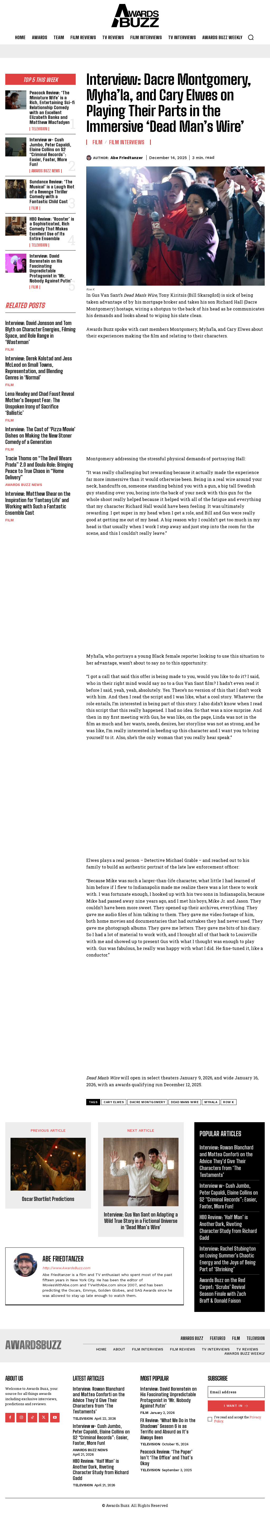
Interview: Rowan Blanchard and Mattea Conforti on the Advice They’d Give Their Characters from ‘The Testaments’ (226, 1161)
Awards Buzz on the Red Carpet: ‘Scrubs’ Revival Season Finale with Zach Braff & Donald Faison (223, 1290)
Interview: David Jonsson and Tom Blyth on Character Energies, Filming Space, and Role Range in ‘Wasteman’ (40, 332)
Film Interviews (126, 142)
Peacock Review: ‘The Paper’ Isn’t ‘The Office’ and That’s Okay (166, 1457)
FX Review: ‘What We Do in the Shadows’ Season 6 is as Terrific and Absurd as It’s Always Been (167, 1428)
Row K (228, 1102)
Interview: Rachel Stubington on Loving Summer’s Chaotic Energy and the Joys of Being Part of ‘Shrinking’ (228, 1258)
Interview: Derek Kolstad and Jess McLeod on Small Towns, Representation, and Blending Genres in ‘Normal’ (38, 367)
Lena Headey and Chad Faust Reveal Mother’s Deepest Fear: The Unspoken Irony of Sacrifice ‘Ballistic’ (39, 403)
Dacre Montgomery (147, 1102)
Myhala (210, 1102)
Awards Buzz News (45, 171)
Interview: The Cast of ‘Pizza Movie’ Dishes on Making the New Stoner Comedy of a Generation (40, 435)
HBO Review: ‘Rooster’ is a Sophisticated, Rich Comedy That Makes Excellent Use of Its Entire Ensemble (52, 228)
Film (34, 208)
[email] (236, 1392)
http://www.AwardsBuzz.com (66, 1268)
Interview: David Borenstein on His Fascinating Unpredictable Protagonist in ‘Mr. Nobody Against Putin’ (51, 268)
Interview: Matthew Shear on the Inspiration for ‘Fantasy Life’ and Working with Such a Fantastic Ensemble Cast (37, 503)
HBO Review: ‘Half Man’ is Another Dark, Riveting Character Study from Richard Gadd (228, 1227)
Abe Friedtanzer (126, 157)
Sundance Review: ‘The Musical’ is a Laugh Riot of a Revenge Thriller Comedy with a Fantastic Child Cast (52, 191)
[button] (250, 37)
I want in (236, 1406)
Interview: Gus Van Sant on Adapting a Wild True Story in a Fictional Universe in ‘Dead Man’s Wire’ (141, 1220)
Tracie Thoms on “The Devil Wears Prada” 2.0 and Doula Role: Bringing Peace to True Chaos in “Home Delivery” (39, 467)
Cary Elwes (114, 1102)
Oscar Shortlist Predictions (48, 1199)
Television (39, 129)
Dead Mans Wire (185, 1102)
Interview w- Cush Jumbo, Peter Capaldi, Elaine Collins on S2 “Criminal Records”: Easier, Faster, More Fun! (50, 152)
